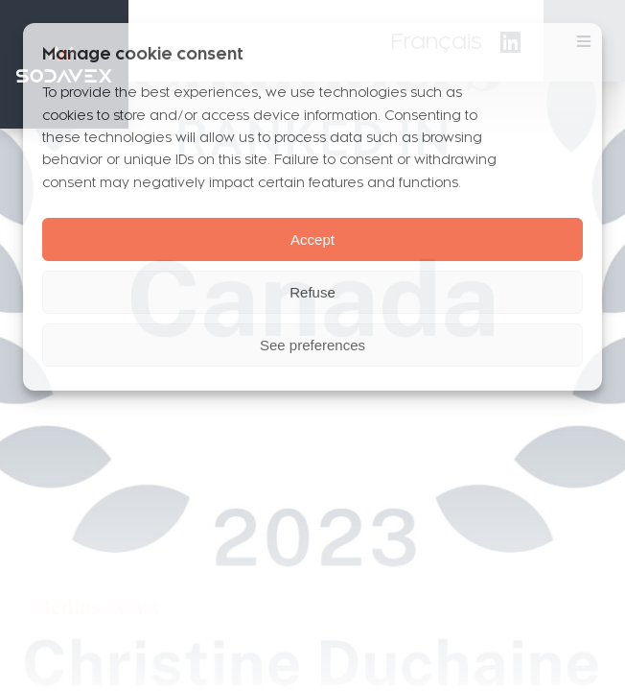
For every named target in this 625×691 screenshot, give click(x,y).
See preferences (312, 345)
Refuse (312, 292)
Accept (312, 239)
